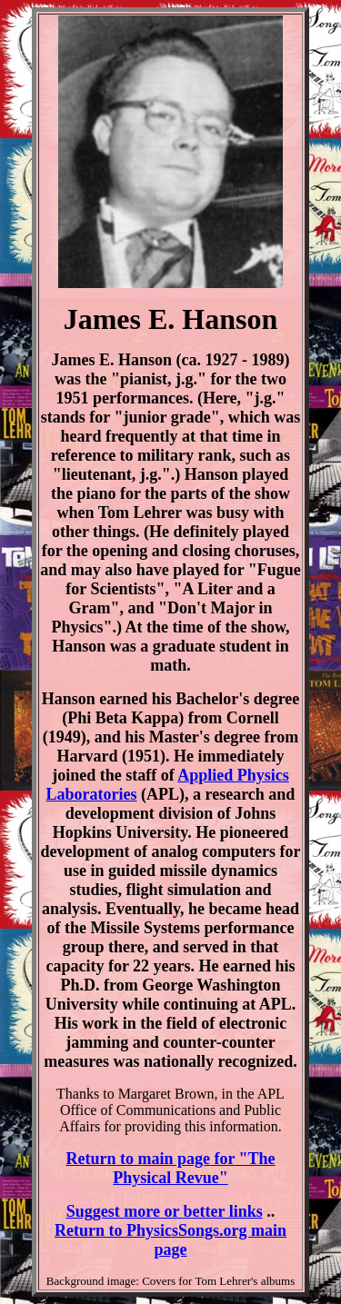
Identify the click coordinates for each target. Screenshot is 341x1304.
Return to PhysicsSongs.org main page (170, 1240)
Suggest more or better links (164, 1211)
